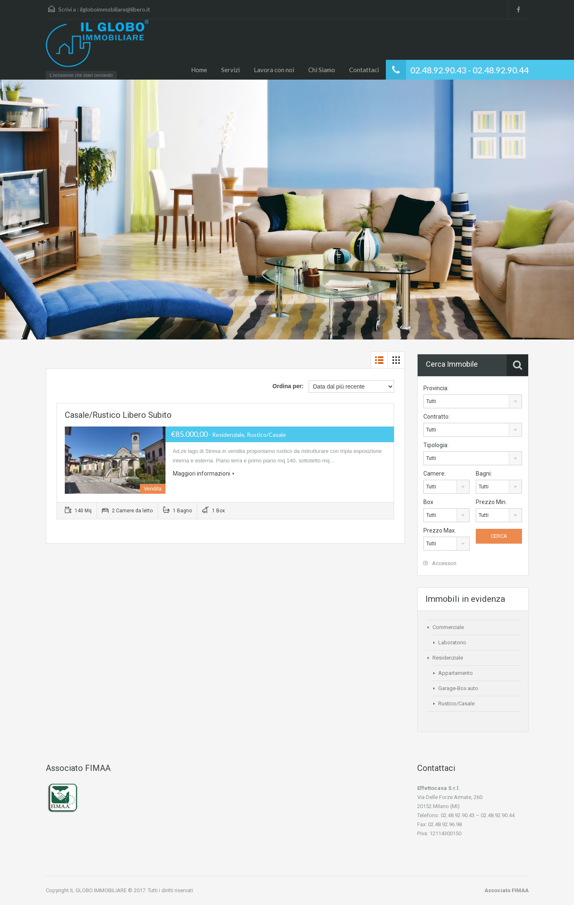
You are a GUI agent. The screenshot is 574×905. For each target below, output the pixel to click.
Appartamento (455, 673)
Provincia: (436, 388)
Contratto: (436, 416)
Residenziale (447, 658)
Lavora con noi (274, 69)
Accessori (439, 563)
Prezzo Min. (491, 502)
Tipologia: (436, 445)
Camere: (434, 473)
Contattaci (364, 69)
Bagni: (484, 473)
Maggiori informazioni (203, 473)
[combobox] (472, 401)
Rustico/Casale (456, 703)
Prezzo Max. (439, 530)
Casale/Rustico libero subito (118, 415)
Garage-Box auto (458, 688)
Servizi (230, 69)
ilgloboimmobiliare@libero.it (115, 9)
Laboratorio (452, 642)
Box (428, 502)
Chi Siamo (321, 69)
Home (199, 69)
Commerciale (448, 627)
